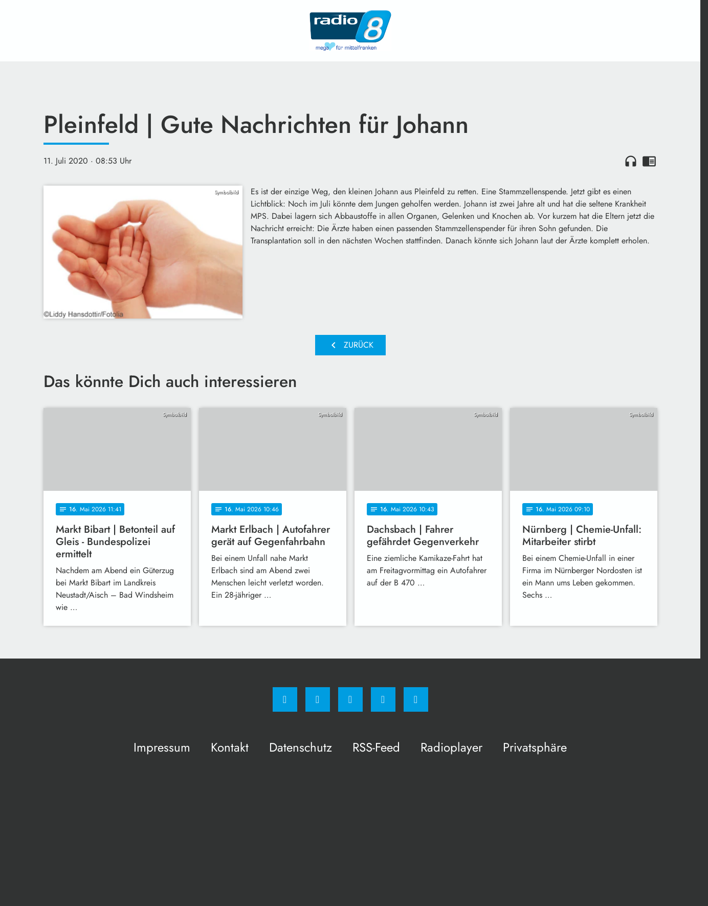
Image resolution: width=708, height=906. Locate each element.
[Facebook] (285, 699)
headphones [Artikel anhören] (631, 161)
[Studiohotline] (383, 699)
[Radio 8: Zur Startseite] (350, 30)
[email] (416, 699)
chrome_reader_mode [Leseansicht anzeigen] (649, 161)
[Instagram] (317, 699)
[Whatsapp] (350, 699)
